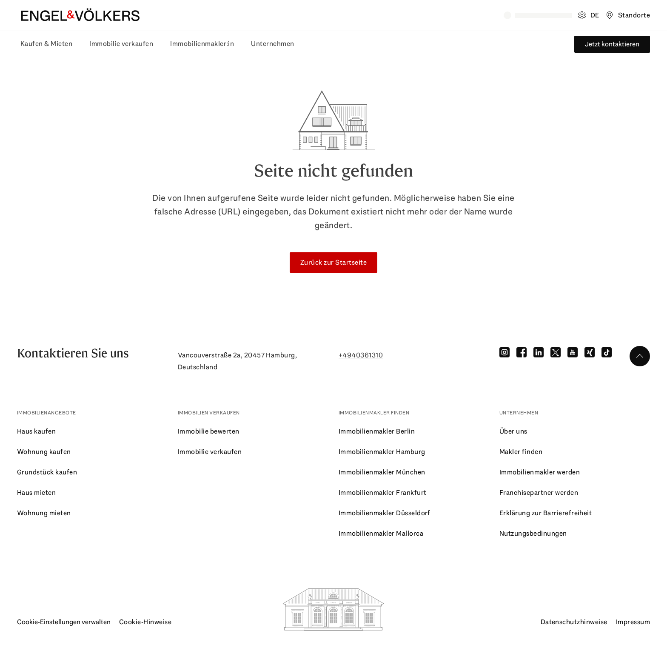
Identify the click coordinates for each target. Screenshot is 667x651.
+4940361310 (361, 355)
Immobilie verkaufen (121, 43)
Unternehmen (272, 43)
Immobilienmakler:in (202, 43)
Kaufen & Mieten (46, 43)
